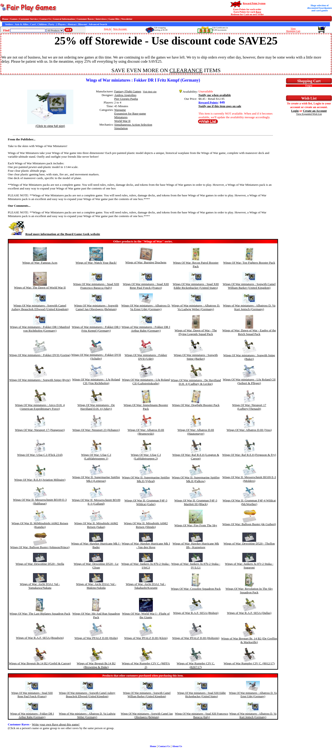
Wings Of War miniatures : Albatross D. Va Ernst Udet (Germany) (145, 307)
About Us (177, 746)
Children (42, 24)
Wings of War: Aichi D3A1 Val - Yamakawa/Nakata (40, 585)
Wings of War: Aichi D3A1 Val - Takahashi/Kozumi (146, 585)
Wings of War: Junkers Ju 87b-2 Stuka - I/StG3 (145, 565)
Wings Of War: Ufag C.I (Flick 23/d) (39, 454)
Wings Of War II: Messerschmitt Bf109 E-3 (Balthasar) (40, 501)
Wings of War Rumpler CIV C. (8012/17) (249, 663)
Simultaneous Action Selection (133, 124)
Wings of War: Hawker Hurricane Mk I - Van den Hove (146, 545)
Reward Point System (254, 3)
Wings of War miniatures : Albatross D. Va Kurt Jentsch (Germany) (249, 307)
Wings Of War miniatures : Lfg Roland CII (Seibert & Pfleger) (249, 381)
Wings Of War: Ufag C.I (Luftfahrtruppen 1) (96, 456)
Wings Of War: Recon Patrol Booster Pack (196, 264)
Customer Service (28, 19)
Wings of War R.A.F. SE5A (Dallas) (249, 613)
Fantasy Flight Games (127, 91)
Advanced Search (98, 24)
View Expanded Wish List (309, 114)
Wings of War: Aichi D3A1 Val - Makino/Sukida (96, 585)
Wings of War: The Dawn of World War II (40, 287)
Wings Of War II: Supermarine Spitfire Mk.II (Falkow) (195, 479)
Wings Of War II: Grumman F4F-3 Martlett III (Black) (195, 502)
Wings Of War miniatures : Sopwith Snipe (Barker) (196, 356)
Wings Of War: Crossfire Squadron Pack (196, 588)
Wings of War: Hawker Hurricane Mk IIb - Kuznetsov (195, 545)
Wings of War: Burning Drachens (145, 262)
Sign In (107, 29)
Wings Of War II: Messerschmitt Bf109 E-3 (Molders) (249, 479)
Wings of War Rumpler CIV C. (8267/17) (196, 665)
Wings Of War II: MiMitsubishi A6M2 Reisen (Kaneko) (40, 525)
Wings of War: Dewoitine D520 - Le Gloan (96, 565)
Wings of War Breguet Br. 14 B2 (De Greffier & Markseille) (249, 640)
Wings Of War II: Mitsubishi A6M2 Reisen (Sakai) (96, 525)
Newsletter (127, 19)
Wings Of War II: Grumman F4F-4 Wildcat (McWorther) (249, 502)
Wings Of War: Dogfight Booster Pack (195, 405)
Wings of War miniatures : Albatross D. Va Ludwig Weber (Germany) (196, 307)
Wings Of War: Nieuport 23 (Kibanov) (96, 430)
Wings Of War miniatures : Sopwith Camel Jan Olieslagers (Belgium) (96, 307)
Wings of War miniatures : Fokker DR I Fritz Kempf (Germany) (96, 328)
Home (5, 19)
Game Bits (113, 19)
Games (13, 19)
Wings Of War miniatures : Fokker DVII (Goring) (40, 355)
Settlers (9, 24)
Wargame (120, 110)
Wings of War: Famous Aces (39, 262)
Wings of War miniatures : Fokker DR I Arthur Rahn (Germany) (146, 328)
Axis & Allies (21, 24)
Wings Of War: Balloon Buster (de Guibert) (249, 524)
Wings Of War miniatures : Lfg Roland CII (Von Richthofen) (96, 381)
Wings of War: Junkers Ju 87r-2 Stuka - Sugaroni (249, 565)
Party (51, 24)
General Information (64, 19)
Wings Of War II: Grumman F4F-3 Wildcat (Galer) (146, 502)
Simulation (121, 128)
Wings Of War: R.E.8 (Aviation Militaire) (39, 479)
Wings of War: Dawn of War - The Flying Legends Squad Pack (196, 332)
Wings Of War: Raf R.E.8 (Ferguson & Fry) (249, 454)
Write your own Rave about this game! (56, 724)
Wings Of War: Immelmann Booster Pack (146, 406)
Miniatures (121, 117)
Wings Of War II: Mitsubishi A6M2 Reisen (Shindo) (146, 525)
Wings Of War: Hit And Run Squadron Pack (96, 615)
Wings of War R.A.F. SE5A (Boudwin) (40, 637)
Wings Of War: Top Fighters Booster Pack (249, 262)
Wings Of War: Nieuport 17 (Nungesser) (40, 430)
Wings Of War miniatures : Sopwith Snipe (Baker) (249, 357)
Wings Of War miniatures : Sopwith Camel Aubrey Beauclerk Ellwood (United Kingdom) (39, 307)
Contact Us (45, 19)
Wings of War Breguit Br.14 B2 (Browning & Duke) (96, 665)
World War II (122, 121)
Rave (258, 12)
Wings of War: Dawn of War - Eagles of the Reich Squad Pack (249, 332)
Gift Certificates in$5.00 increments (220, 29)
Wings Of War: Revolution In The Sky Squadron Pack (249, 590)
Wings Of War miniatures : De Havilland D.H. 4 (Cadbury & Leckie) (196, 382)
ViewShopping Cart (293, 29)
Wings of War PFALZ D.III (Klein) (145, 638)
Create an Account (315, 110)
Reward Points (208, 102)
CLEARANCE (186, 70)
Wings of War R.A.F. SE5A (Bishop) (195, 613)
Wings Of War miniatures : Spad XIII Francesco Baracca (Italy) (96, 285)
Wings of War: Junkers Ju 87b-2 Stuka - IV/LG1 (195, 565)
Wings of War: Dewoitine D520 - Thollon (249, 543)
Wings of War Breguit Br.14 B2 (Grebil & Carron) (40, 663)
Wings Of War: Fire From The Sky (195, 525)
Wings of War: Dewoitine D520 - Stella (39, 563)
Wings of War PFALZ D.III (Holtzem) (195, 638)
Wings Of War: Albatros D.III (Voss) (249, 430)
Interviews (101, 19)
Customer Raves (85, 19)
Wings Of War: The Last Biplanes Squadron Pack (39, 613)
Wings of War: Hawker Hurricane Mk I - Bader (96, 545)
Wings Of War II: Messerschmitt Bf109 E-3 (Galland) (96, 501)
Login (295, 110)
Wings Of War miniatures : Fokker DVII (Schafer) (96, 356)
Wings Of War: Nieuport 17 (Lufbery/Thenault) (249, 406)
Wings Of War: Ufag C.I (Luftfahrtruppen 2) (146, 456)
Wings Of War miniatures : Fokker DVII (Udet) (146, 356)
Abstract (72, 24)
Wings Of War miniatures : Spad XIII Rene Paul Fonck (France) (146, 285)
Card (33, 24)
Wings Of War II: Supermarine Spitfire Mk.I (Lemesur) (96, 479)
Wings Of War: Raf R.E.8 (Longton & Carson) (195, 456)
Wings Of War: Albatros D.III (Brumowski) (145, 431)
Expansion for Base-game (130, 113)
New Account (120, 29)
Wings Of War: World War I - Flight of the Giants (146, 615)
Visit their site (150, 91)
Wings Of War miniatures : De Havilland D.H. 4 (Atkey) (96, 406)
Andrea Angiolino (125, 95)
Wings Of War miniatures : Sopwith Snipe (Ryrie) (40, 380)
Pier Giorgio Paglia (126, 98)
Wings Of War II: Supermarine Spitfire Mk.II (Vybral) (146, 479)
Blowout (82, 24)
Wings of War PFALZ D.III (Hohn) (96, 638)
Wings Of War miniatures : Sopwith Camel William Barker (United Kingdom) (249, 285)
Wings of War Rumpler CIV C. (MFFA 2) (146, 665)
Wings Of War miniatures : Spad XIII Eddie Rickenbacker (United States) (196, 285)
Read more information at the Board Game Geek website (54, 234)
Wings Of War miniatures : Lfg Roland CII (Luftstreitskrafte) (146, 381)
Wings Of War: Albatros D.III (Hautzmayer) (196, 431)
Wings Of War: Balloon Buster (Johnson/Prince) (40, 547)
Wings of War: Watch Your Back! (96, 262)
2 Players (61, 24)
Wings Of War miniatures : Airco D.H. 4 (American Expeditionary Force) (40, 406)
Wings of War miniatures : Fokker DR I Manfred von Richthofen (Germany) (40, 328)
